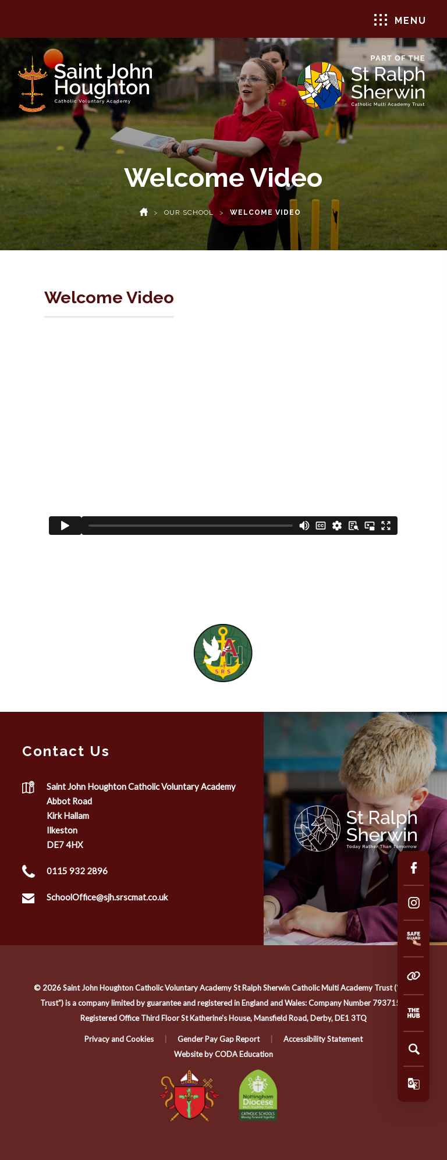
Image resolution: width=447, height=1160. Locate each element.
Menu (400, 20)
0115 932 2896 (77, 870)
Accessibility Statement (323, 1039)
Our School (189, 212)
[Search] (413, 1048)
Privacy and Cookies (119, 1039)
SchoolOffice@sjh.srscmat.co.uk (107, 897)
